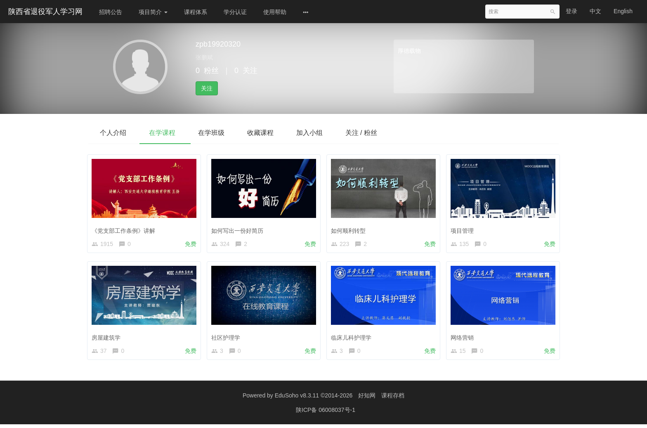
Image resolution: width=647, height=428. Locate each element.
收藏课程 (267, 132)
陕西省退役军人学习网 (45, 11)
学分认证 (235, 12)
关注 (207, 88)
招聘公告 (110, 12)
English (623, 11)
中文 (595, 11)
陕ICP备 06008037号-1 (325, 413)
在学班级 (216, 132)
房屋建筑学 (108, 337)
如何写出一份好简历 (239, 228)
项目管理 (464, 228)
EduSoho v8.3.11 (297, 399)
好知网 (366, 399)
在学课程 (165, 132)
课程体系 (195, 12)
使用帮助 (274, 12)
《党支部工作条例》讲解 (125, 228)
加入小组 (318, 132)
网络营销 (464, 337)
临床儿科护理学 (353, 337)
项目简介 (153, 12)
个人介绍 (114, 132)
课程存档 (392, 399)
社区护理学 (227, 337)
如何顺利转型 (350, 228)
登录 (571, 11)
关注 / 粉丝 (372, 132)
